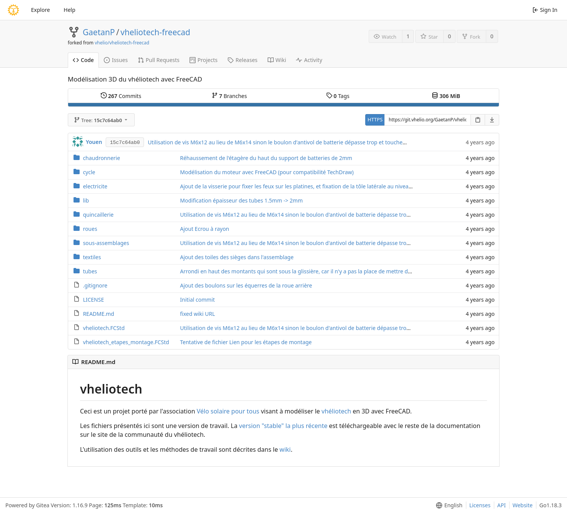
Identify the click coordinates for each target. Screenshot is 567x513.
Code (83, 60)
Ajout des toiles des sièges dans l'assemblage (237, 257)
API (501, 505)
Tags (338, 96)
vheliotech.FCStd (104, 328)
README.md (98, 313)
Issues (115, 60)
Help (69, 9)
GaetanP (99, 32)
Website (523, 505)
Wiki (277, 60)
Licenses (480, 505)
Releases (242, 60)
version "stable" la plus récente (283, 426)
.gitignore (95, 285)
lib (86, 200)
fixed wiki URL (197, 313)
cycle (89, 172)
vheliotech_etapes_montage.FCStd (126, 342)
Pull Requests (159, 60)
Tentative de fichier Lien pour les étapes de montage (246, 342)
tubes (90, 271)
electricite (95, 186)
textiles (92, 257)
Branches (229, 96)
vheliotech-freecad (155, 32)
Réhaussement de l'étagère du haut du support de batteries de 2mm (266, 158)
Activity (309, 60)
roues (90, 228)
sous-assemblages (106, 243)
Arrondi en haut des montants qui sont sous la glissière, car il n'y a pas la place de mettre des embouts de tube (319, 271)
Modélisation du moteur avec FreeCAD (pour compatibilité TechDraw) (266, 172)
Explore (40, 9)
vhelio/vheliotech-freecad (122, 42)
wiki (285, 449)
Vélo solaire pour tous (228, 411)
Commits (121, 96)
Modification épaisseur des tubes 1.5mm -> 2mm (241, 200)
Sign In (545, 9)
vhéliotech (336, 411)
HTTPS (375, 119)
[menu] (447, 505)
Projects (203, 60)
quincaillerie (98, 214)
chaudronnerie (101, 158)
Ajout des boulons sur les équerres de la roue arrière (246, 285)
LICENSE (93, 299)
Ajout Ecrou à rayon (204, 228)
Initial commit (197, 299)
